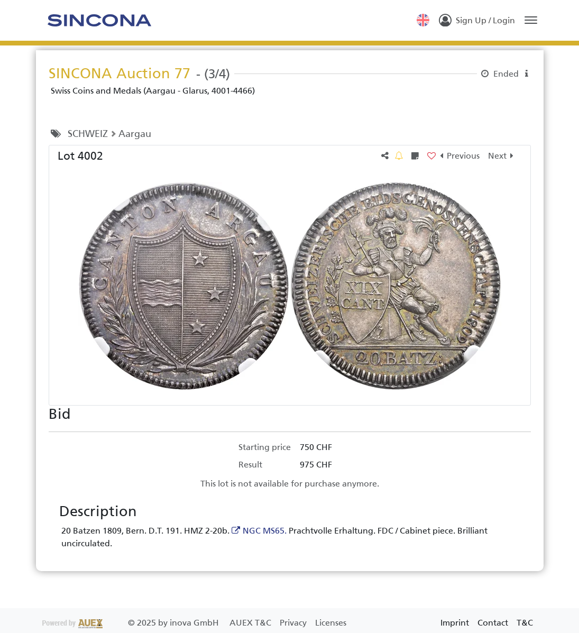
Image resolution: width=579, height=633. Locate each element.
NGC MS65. (265, 531)
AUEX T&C (251, 623)
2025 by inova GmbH (131, 623)
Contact (492, 623)
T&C (525, 623)
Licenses (330, 623)
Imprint (454, 623)
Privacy (294, 623)
